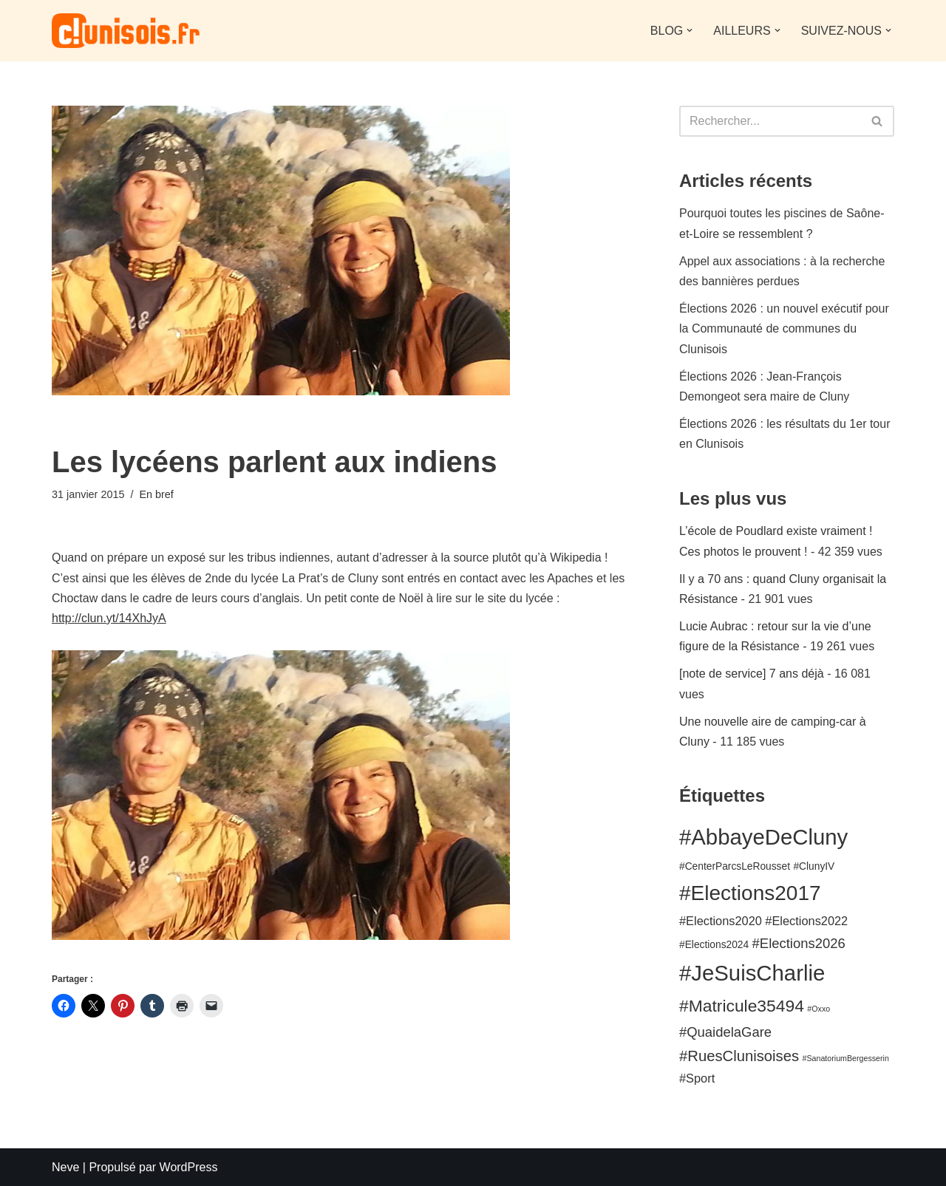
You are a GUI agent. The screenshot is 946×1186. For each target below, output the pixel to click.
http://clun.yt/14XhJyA (109, 618)
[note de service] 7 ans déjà (751, 673)
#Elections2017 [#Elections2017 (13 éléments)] (750, 893)
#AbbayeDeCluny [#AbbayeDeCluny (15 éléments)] (763, 837)
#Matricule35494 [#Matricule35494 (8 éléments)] (741, 1005)
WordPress (189, 1167)
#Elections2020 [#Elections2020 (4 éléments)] (720, 920)
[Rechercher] (770, 121)
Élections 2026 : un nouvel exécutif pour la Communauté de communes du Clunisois (784, 328)
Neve (65, 1167)
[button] (690, 30)
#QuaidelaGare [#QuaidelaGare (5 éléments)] (725, 1032)
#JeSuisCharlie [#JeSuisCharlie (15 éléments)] (752, 973)
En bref (156, 494)
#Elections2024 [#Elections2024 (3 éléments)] (714, 944)
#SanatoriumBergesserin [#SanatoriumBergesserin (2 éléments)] (846, 1058)
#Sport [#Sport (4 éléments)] (697, 1078)
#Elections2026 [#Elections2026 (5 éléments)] (798, 943)
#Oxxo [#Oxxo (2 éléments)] (818, 1008)
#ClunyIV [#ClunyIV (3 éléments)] (813, 866)
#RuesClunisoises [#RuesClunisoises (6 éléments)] (739, 1056)
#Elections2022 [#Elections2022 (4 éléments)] (806, 920)
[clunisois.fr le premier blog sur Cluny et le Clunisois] (126, 30)
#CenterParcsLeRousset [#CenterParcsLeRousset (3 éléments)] (734, 866)
